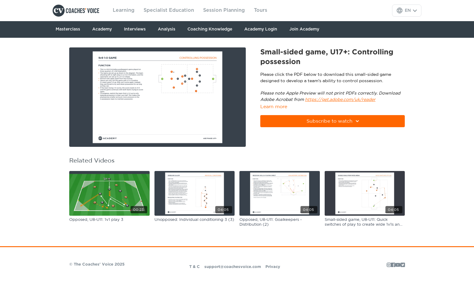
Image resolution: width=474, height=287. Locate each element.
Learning (124, 10)
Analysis (166, 29)
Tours (260, 10)
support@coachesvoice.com (232, 267)
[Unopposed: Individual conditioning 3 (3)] (194, 220)
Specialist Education (169, 10)
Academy (102, 29)
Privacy (272, 267)
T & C (194, 267)
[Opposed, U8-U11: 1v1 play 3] (109, 220)
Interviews (135, 29)
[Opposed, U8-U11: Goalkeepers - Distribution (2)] (279, 222)
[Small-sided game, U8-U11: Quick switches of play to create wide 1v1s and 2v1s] (365, 222)
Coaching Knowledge (209, 29)
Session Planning (224, 10)
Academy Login (260, 29)
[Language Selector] (406, 11)
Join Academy (304, 29)
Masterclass (68, 29)
